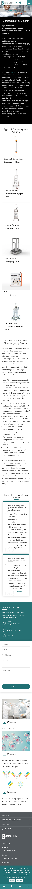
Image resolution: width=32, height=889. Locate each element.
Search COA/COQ (8, 728)
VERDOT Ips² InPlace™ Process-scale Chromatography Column (13, 326)
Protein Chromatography (12, 8)
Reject (12, 881)
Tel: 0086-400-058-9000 (9, 856)
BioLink (13, 72)
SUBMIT (16, 686)
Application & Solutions (11, 820)
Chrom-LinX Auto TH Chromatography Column (11, 260)
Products (13, 6)
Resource (5, 824)
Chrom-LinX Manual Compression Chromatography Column (13, 193)
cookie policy (11, 877)
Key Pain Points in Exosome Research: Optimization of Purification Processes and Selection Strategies (15, 763)
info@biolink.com (13, 624)
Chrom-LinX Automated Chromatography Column (12, 226)
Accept (19, 881)
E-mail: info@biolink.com (9, 849)
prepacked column (15, 591)
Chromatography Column (12, 10)
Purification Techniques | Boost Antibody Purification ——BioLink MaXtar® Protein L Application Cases (16, 802)
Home (6, 6)
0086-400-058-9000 (13, 630)
